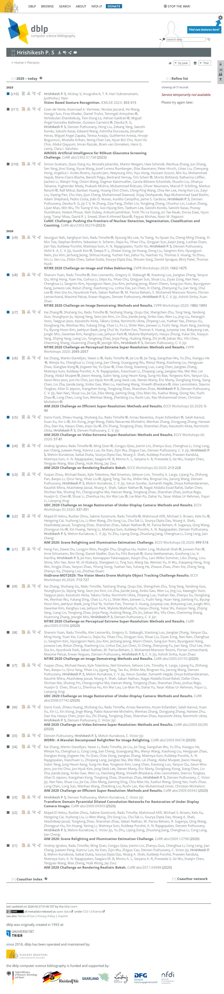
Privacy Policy (46, 916)
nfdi (94, 6)
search (65, 6)
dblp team (70, 906)
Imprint (63, 916)
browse (47, 6)
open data (63, 911)
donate (114, 6)
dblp (32, 6)
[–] (169, 78)
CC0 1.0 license (92, 911)
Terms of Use (26, 916)
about (81, 6)
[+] (174, 878)
